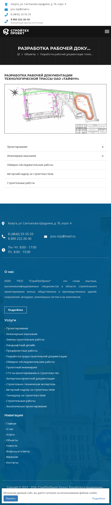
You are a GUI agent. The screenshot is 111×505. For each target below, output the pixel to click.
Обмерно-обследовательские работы (30, 165)
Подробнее (15, 310)
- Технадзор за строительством (24, 395)
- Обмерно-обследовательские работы (29, 362)
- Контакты (11, 462)
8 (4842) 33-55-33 (21, 14)
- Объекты (11, 440)
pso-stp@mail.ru (20, 9)
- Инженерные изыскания (20, 334)
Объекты (30, 54)
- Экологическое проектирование (25, 406)
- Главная (10, 423)
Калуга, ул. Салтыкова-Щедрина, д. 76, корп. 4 (38, 4)
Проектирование (17, 146)
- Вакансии (11, 457)
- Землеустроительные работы (24, 339)
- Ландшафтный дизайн (19, 345)
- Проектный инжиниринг (20, 367)
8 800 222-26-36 (19, 238)
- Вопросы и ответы (17, 451)
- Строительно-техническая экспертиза (29, 384)
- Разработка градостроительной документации (35, 356)
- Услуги (9, 434)
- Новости (10, 445)
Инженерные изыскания (21, 155)
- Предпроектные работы (21, 350)
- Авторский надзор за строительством (29, 389)
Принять (11, 498)
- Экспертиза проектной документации (29, 378)
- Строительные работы (19, 401)
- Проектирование (16, 328)
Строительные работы (21, 183)
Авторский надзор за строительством (30, 174)
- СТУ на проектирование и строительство (31, 373)
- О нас (8, 429)
